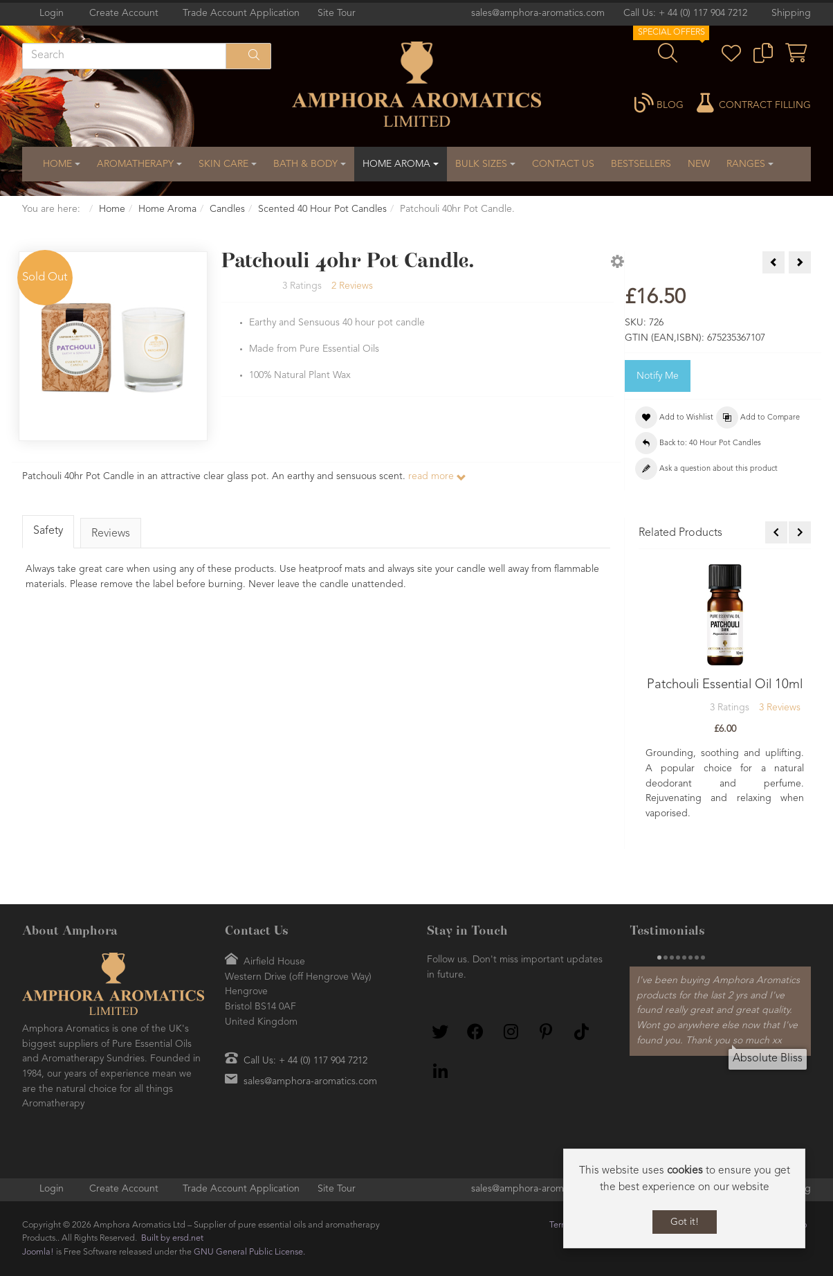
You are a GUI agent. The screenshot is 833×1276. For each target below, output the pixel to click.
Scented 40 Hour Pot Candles (322, 209)
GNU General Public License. (249, 1252)
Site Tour (337, 13)
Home (112, 209)
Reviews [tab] (111, 533)
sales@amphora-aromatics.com (538, 13)
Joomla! (38, 1252)
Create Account (123, 13)
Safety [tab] (48, 531)
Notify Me (658, 376)
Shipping (791, 13)
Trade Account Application (241, 13)
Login (51, 13)
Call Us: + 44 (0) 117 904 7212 (685, 13)
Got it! (684, 1222)
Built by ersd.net (172, 1238)
